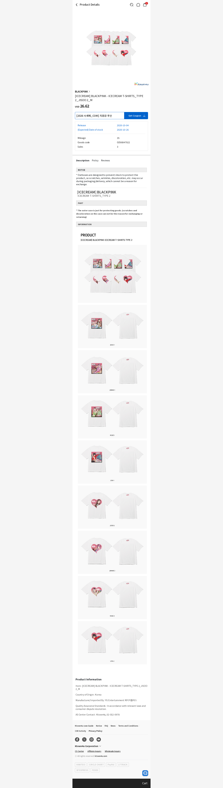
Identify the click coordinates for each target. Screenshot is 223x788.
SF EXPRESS (82, 770)
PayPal (111, 764)
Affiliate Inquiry (94, 751)
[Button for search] (131, 4)
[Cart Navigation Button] (144, 4)
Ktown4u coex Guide (84, 725)
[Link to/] (138, 4)
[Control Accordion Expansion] (111, 746)
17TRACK (122, 764)
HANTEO (80, 764)
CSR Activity (80, 730)
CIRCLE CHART (96, 764)
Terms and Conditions (128, 725)
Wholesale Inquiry (113, 751)
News (113, 725)
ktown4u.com (101, 756)
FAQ (106, 725)
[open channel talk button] (145, 773)
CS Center (79, 751)
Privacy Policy (95, 730)
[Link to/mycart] (144, 4)
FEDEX (95, 770)
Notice (99, 725)
